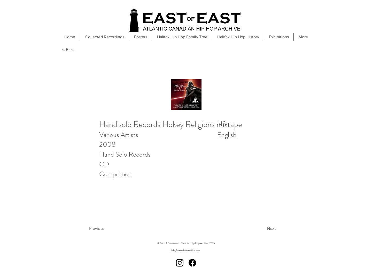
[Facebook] (192, 263)
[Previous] (110, 228)
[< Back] (79, 50)
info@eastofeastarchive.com (185, 250)
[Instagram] (180, 263)
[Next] (258, 228)
